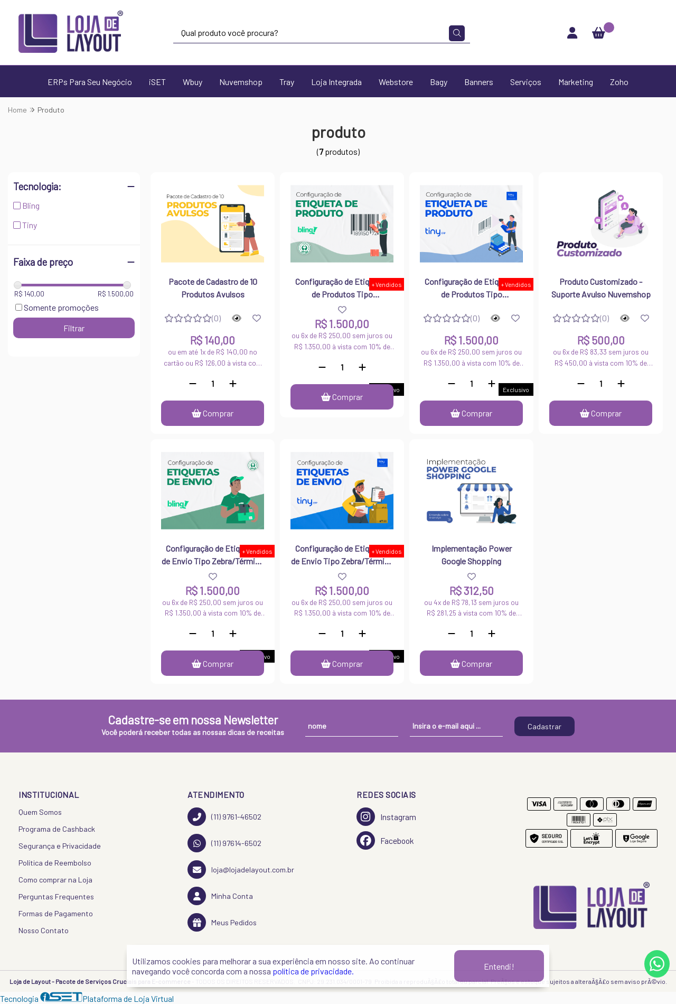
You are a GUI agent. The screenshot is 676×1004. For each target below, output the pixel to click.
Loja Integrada (336, 82)
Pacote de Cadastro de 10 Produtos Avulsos (212, 287)
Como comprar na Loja (55, 879)
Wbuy (192, 82)
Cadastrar (544, 726)
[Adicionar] (233, 383)
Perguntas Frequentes (56, 896)
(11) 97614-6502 (224, 843)
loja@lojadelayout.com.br (240, 869)
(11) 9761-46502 (224, 816)
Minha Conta (220, 896)
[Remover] (193, 383)
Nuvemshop (240, 82)
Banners (478, 82)
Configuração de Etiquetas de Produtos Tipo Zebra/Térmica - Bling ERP (342, 289)
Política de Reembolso (54, 862)
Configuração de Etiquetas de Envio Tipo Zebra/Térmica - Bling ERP (213, 556)
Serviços (525, 82)
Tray (286, 82)
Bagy (438, 82)
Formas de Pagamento (55, 913)
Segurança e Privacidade (59, 845)
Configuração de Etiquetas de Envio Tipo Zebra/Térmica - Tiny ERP (342, 556)
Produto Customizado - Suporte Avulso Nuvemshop (601, 287)
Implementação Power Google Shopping (471, 554)
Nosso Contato (43, 930)
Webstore (396, 82)
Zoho (619, 82)
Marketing (575, 82)
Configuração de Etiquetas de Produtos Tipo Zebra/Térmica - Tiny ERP (472, 289)
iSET (157, 82)
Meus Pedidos (222, 922)
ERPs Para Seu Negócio (90, 82)
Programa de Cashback (56, 828)
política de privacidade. (313, 971)
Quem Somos (40, 811)
